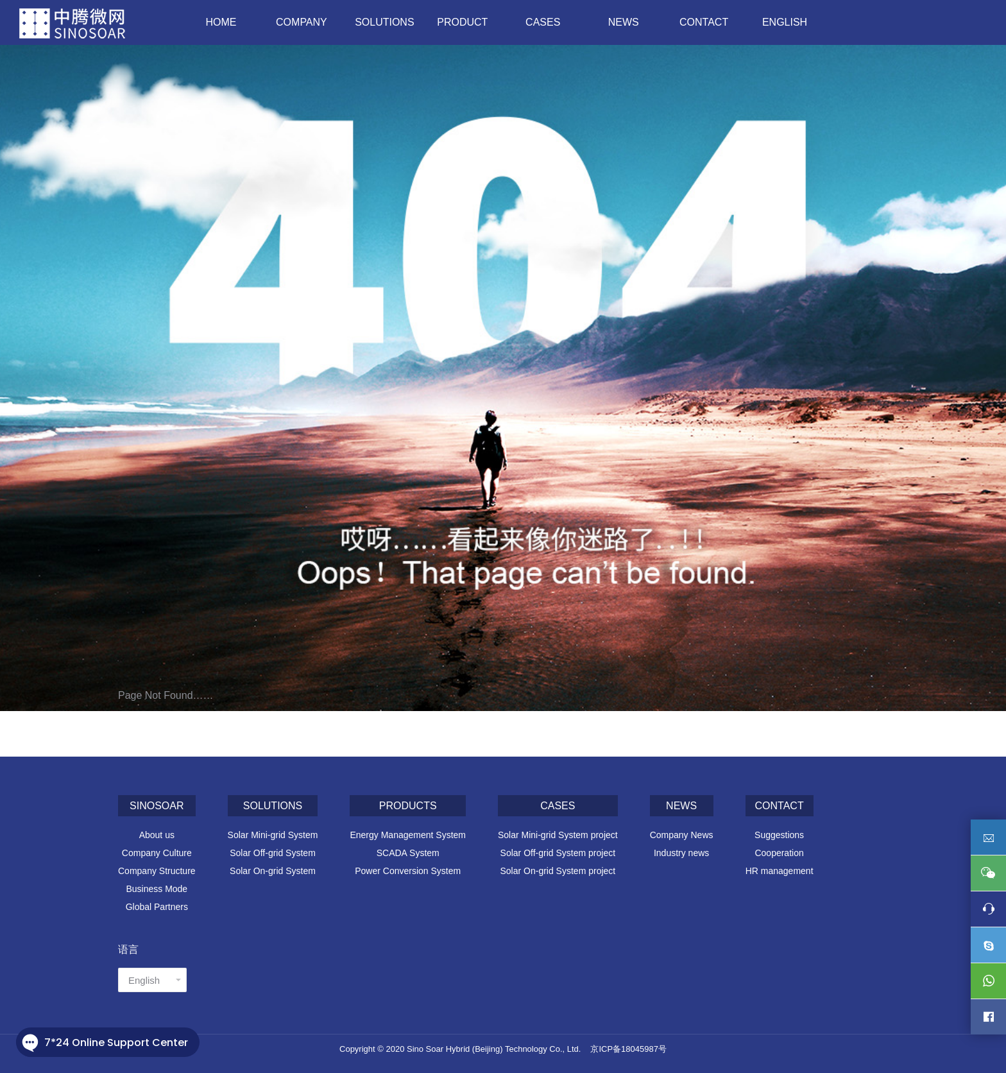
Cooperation (778, 853)
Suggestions (779, 835)
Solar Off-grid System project (557, 853)
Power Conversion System (408, 871)
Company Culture (157, 853)
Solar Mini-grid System (273, 835)
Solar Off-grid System (273, 853)
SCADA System (408, 853)
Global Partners (157, 907)
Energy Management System (408, 835)
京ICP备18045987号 (628, 1049)
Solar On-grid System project (557, 871)
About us (157, 835)
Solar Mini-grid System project (558, 835)
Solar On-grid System (273, 871)
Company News (681, 835)
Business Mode (156, 889)
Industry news (681, 853)
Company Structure (157, 871)
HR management (780, 871)
